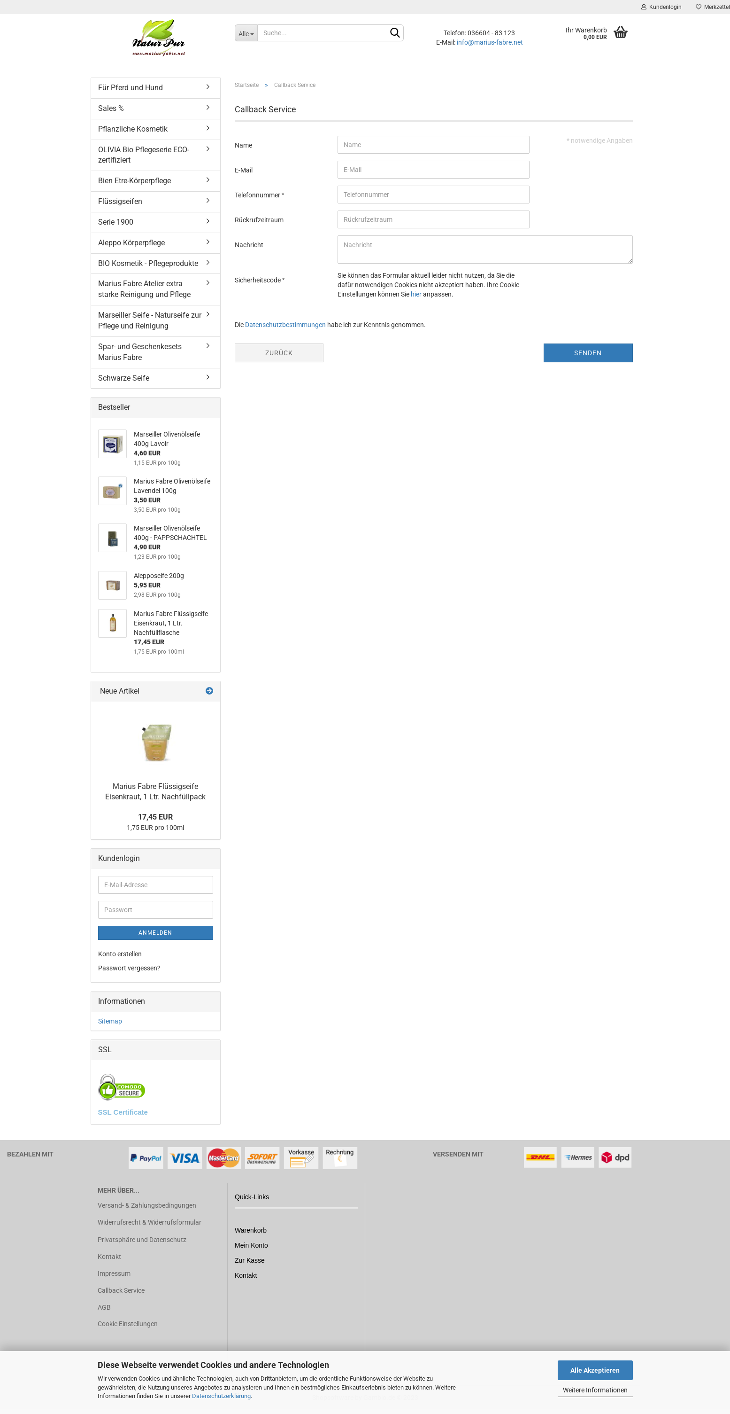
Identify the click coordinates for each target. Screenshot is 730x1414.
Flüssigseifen (120, 201)
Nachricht (249, 245)
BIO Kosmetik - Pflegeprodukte (148, 263)
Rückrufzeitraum (259, 220)
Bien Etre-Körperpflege (134, 180)
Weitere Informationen (595, 1390)
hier (416, 294)
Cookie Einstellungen (128, 1324)
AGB (104, 1307)
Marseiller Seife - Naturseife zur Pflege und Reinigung (149, 320)
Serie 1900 (115, 222)
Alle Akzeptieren (595, 1370)
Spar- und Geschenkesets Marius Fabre (140, 352)
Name (243, 145)
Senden (588, 353)
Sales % (111, 108)
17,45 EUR (155, 816)
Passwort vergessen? (129, 968)
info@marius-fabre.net (490, 42)
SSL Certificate (123, 1112)
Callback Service (121, 1290)
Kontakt (109, 1256)
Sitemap (110, 1021)
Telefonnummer (258, 195)
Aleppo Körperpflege (131, 242)
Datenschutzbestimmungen (285, 324)
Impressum (114, 1273)
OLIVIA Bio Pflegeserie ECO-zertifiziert (143, 155)
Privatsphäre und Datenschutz (142, 1239)
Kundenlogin (661, 7)
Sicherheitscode (258, 280)
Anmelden (155, 933)
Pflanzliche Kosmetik (133, 129)
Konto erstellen (120, 954)
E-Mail (244, 170)
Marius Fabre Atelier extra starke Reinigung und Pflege (144, 289)
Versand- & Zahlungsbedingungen (147, 1205)
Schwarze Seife (123, 378)
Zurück (279, 353)
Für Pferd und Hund (130, 87)
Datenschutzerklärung (221, 1395)
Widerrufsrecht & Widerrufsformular (149, 1222)
